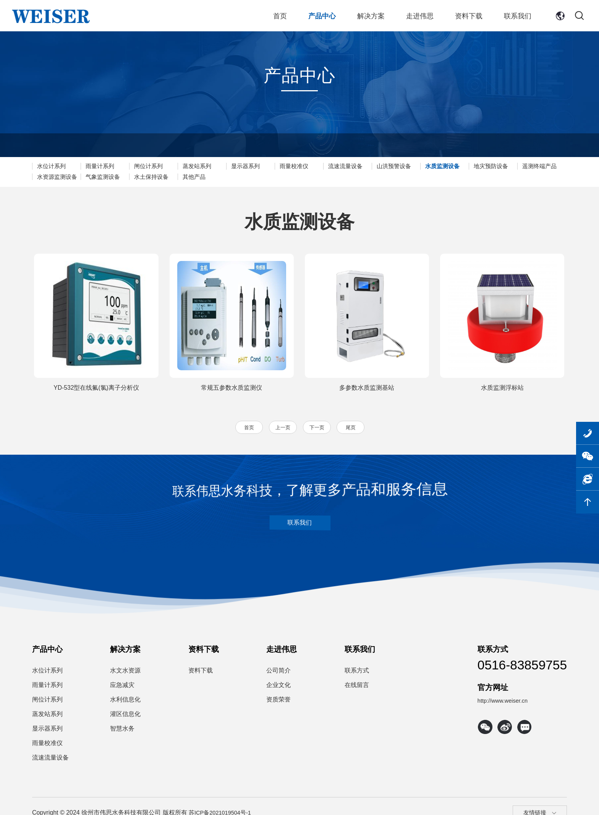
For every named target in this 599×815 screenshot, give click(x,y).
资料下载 (468, 17)
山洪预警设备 (415, 166)
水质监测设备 (466, 166)
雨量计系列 (104, 166)
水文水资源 (125, 673)
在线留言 (357, 688)
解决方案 (374, 17)
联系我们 (516, 17)
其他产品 (255, 176)
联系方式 (357, 673)
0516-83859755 (511, 670)
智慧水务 (122, 731)
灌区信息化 (125, 717)
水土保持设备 (209, 176)
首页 (286, 17)
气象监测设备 (158, 176)
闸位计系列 (155, 166)
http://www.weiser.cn (482, 713)
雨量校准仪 (309, 166)
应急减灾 (122, 688)
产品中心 (326, 17)
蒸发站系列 (206, 166)
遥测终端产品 (55, 176)
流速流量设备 (364, 166)
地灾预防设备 (518, 166)
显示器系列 (258, 166)
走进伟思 (421, 17)
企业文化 (278, 688)
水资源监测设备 (110, 176)
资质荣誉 (278, 702)
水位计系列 (52, 166)
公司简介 (278, 673)
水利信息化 (125, 702)
